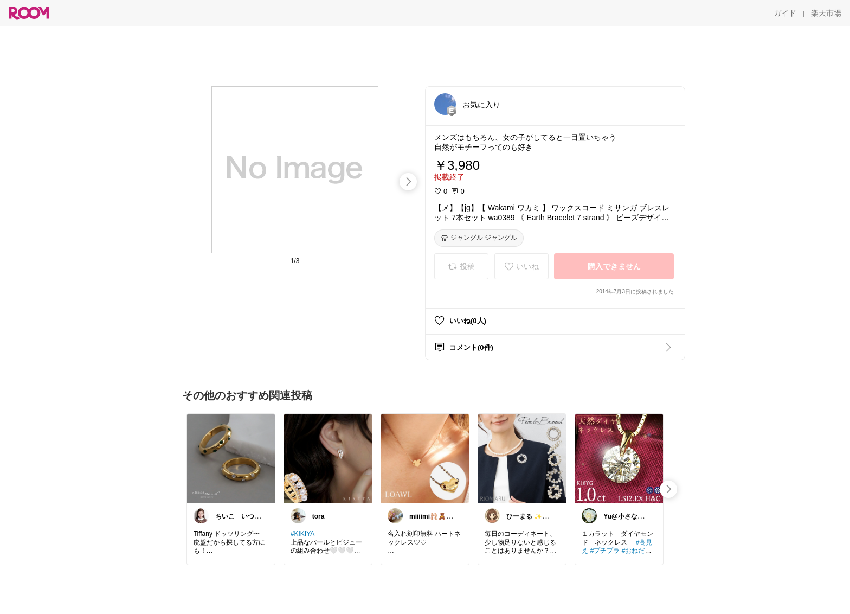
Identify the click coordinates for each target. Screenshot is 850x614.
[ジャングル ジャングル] (479, 238)
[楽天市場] (826, 13)
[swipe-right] (408, 181)
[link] (231, 458)
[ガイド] (785, 13)
